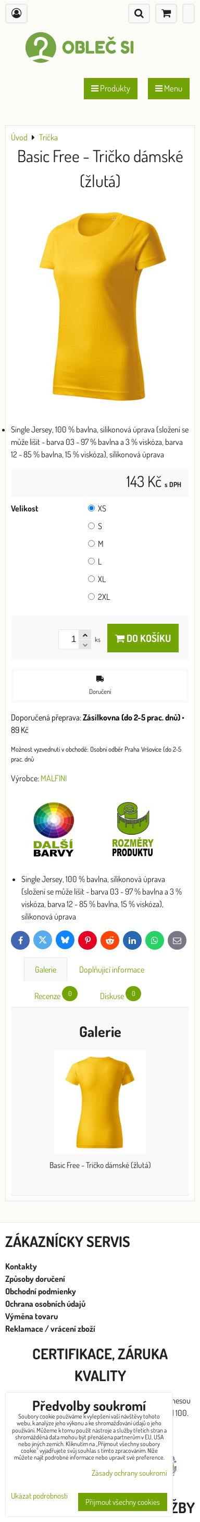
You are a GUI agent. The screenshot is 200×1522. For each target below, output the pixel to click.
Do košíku (143, 638)
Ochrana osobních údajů (46, 1303)
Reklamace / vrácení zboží (50, 1328)
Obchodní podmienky (40, 1291)
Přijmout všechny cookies (122, 1502)
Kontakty (21, 1266)
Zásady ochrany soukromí (129, 1473)
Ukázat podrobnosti (39, 1496)
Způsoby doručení (36, 1279)
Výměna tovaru (31, 1316)
